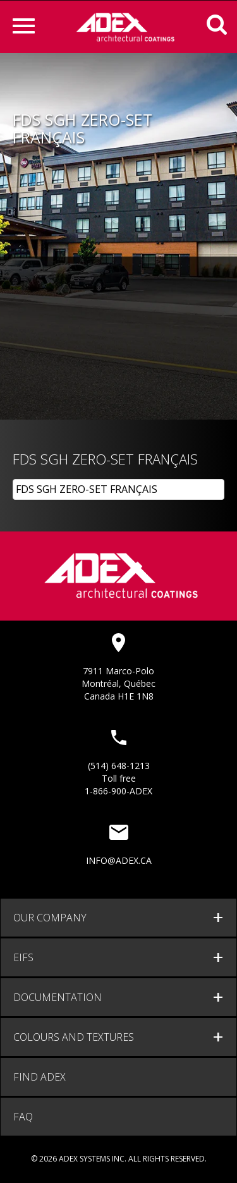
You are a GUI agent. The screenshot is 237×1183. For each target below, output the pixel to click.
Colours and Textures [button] (73, 1037)
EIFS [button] (23, 957)
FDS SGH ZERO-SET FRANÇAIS (86, 489)
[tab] (118, 918)
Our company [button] (50, 918)
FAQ (23, 1117)
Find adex (39, 1077)
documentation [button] (57, 997)
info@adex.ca (119, 860)
